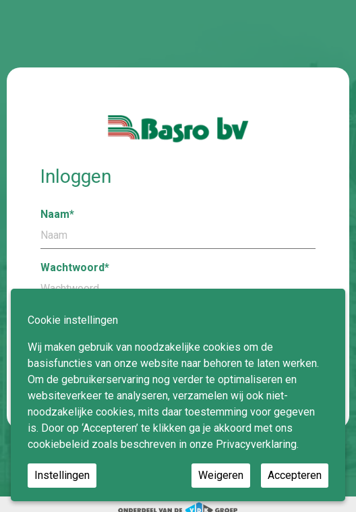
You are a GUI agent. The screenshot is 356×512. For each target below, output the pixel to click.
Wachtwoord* (178, 281)
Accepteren (295, 475)
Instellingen (62, 475)
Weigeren (220, 475)
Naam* (178, 228)
